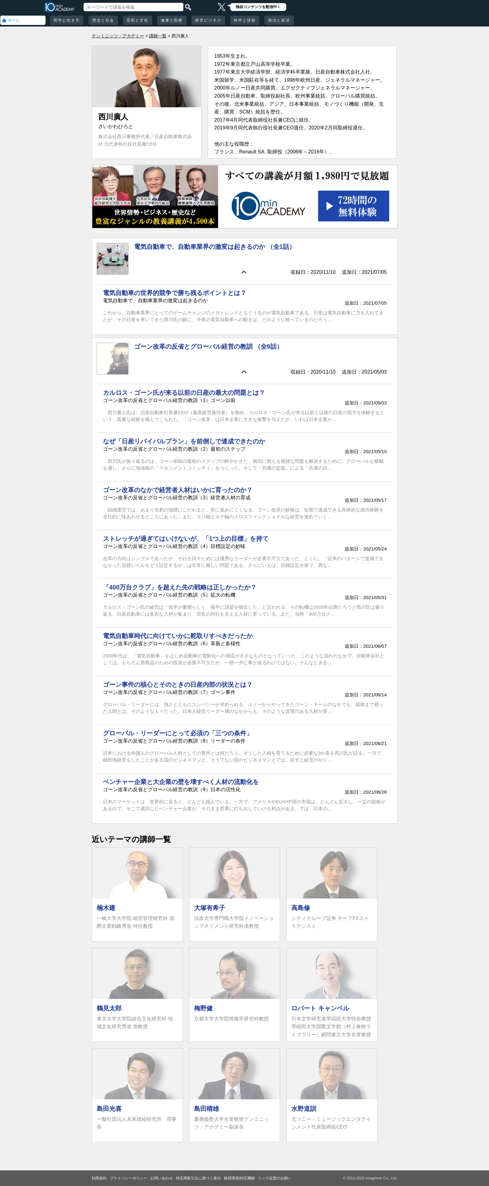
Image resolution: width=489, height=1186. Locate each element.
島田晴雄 (206, 1108)
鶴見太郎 (109, 1008)
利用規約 (99, 1178)
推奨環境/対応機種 (239, 1178)
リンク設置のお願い (275, 1178)
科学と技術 (245, 20)
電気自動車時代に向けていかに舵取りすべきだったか (178, 635)
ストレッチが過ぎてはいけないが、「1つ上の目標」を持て (186, 538)
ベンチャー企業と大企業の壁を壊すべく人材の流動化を (181, 781)
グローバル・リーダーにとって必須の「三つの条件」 (178, 733)
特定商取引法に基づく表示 (198, 1178)
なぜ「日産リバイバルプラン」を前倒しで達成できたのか (184, 441)
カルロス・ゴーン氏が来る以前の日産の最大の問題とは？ (184, 392)
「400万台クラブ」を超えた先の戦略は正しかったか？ (180, 587)
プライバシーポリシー (128, 1178)
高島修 (300, 907)
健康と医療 (172, 20)
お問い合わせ (161, 1178)
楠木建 (106, 907)
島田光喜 (109, 1108)
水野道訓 (303, 1108)
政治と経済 (279, 20)
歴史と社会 (103, 20)
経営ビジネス (208, 20)
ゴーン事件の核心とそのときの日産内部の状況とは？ (178, 684)
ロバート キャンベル (320, 1008)
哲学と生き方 (67, 20)
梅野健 (203, 1008)
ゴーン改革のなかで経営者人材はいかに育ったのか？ (178, 490)
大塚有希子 (209, 907)
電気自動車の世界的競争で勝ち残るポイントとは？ (174, 292)
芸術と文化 (137, 20)
